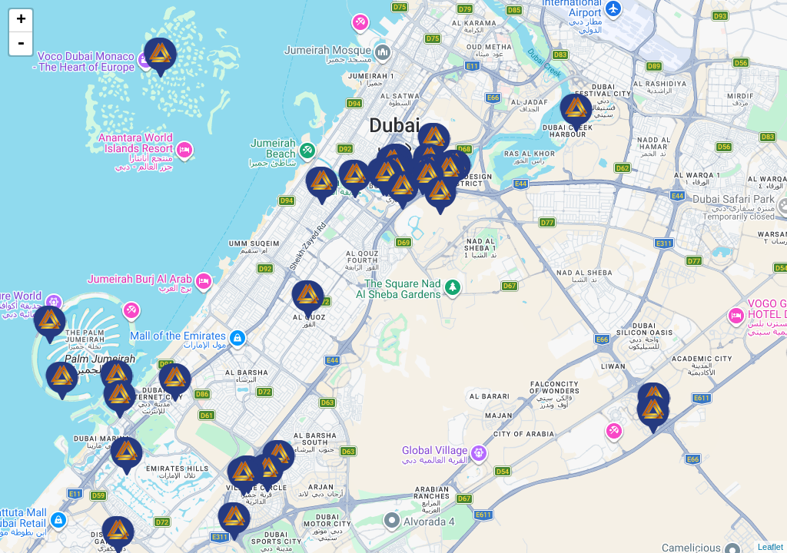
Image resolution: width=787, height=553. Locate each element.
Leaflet (770, 546)
